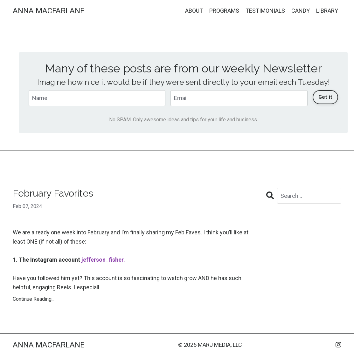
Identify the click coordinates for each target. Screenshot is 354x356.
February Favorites (53, 193)
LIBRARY (327, 10)
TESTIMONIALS (265, 10)
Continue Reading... (33, 299)
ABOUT (194, 10)
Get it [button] (325, 97)
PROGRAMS (224, 10)
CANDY (300, 10)
